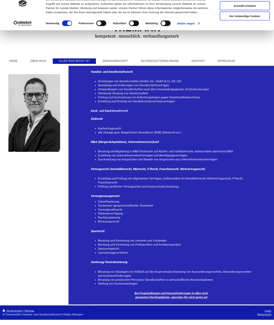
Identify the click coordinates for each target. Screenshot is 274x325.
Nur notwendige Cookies (244, 29)
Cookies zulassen (245, 8)
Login (268, 310)
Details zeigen (186, 36)
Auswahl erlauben (245, 18)
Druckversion (13, 310)
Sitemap (29, 310)
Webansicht (264, 314)
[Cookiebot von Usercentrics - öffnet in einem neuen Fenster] (22, 36)
